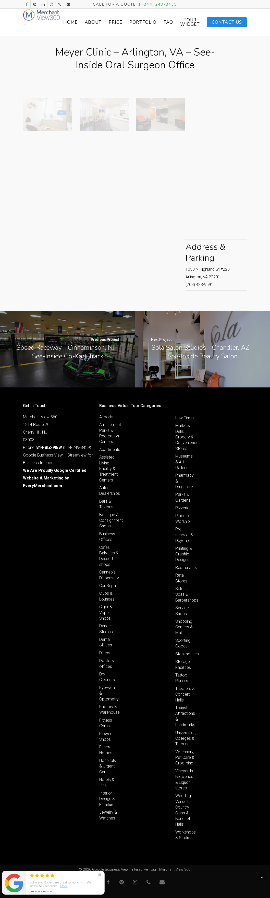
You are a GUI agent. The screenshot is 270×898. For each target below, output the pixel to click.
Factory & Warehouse (109, 709)
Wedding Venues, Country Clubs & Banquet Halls (183, 810)
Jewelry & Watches (108, 815)
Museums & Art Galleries (184, 462)
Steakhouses (185, 654)
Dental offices (105, 642)
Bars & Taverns (106, 504)
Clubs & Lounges (107, 596)
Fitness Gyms (105, 723)
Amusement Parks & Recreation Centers (109, 433)
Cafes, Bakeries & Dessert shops (108, 556)
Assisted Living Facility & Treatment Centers (108, 469)
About (114, 22)
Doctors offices (106, 663)
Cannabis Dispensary (109, 575)
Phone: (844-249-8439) (57, 447)
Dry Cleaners (107, 677)
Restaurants (185, 567)
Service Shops (182, 610)
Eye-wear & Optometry (109, 693)
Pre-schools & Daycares (184, 535)
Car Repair (108, 585)
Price (137, 22)
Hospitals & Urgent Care (107, 766)
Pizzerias (183, 507)
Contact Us (227, 22)
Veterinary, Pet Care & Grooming (184, 757)
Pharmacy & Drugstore (184, 481)
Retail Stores (181, 578)
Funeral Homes (105, 750)
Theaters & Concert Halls (185, 694)
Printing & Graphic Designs (183, 554)
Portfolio (164, 22)
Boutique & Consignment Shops (109, 520)
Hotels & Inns (106, 782)
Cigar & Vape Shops (105, 612)
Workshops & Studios (185, 835)
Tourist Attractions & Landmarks (185, 716)
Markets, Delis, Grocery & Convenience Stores (185, 437)
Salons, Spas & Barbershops (185, 594)
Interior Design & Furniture (107, 799)
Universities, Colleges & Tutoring (185, 738)
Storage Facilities (183, 664)
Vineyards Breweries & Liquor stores (184, 779)
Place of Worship (182, 518)
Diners (104, 652)
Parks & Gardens (182, 497)
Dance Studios (106, 628)
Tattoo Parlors (181, 678)
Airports (106, 416)
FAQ (189, 22)
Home (91, 22)
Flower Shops (105, 736)
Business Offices (107, 536)
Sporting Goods (182, 643)
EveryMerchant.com (42, 485)
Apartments (109, 449)
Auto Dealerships (109, 490)
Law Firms (184, 417)
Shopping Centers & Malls (184, 627)
